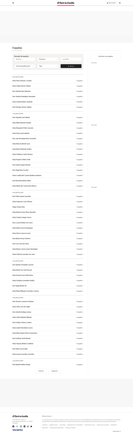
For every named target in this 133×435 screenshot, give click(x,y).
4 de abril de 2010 (17, 297)
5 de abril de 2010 (17, 261)
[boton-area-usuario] (111, 2)
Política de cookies (70, 427)
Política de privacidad (103, 425)
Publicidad (113, 425)
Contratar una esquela (105, 56)
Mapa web (45, 427)
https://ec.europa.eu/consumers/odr (107, 421)
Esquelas (17, 48)
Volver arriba (117, 431)
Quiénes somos (53, 425)
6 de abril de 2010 (17, 192)
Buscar (71, 66)
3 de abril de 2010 (17, 360)
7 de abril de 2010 (17, 113)
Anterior (41, 371)
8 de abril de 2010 (17, 77)
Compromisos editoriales (56, 427)
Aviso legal (62, 425)
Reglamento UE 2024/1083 (75, 425)
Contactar (45, 425)
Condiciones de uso (89, 425)
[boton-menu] (120, 3)
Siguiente (55, 371)
